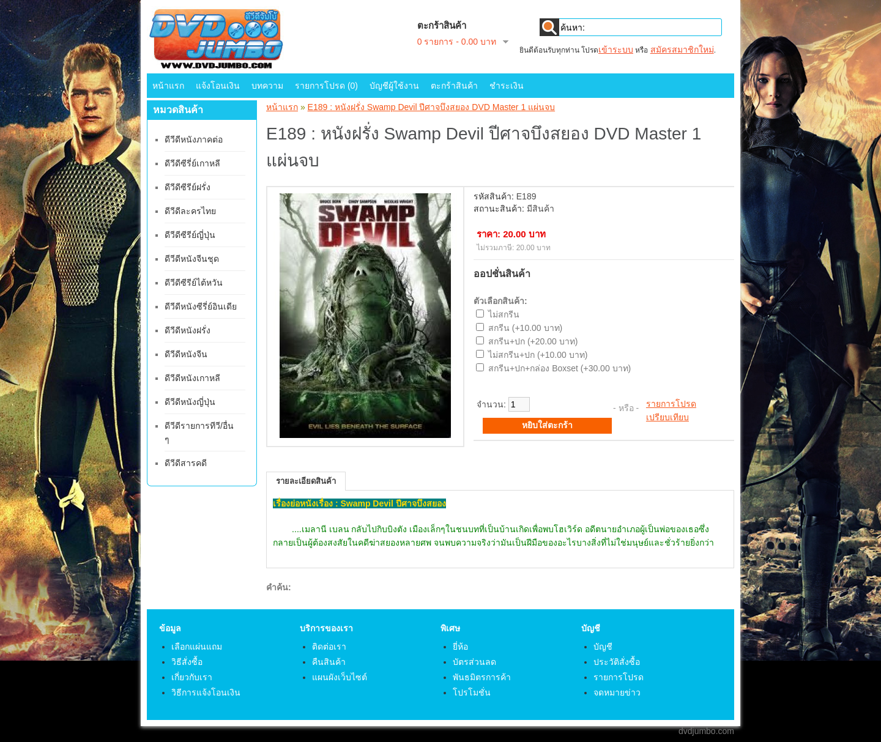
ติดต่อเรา (329, 646)
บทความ (267, 86)
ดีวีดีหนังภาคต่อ (194, 139)
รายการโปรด (671, 404)
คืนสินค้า (329, 662)
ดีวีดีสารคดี (186, 463)
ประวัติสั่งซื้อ (616, 662)
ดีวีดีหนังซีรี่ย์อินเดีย (201, 306)
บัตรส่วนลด (474, 662)
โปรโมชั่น (472, 692)
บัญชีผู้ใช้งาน (394, 86)
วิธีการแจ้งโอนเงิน (205, 692)
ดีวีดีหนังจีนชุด (192, 259)
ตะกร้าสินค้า (454, 86)
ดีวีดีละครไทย (190, 211)
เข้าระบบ (615, 49)
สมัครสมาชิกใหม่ (682, 49)
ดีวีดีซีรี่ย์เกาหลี (192, 163)
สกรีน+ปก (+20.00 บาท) (533, 341)
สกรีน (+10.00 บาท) (525, 328)
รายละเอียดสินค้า (306, 481)
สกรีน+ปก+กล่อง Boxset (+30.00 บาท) (559, 368)
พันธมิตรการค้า (482, 677)
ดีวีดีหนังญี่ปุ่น (190, 402)
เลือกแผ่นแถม (196, 646)
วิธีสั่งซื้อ (187, 662)
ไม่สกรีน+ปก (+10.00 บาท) (538, 355)
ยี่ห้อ (460, 646)
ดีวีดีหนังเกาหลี (192, 378)
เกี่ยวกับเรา (191, 677)
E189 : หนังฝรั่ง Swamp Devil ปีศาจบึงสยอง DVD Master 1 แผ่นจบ (432, 107)
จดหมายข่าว (617, 692)
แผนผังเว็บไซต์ (339, 677)
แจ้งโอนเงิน (218, 86)
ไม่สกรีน (503, 314)
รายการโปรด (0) (326, 86)
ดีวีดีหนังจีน (186, 354)
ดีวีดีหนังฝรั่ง (187, 330)
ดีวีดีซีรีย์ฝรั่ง (187, 187)
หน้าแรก (168, 86)
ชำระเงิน (506, 86)
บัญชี (602, 646)
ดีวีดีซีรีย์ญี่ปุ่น (190, 235)
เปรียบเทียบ (667, 417)
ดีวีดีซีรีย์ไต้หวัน (194, 283)
